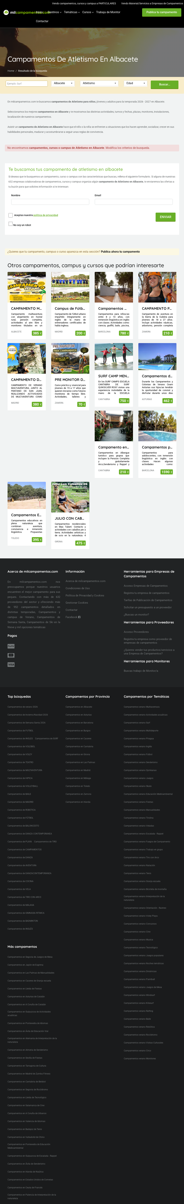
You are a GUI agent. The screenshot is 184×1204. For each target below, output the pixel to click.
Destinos (53, 12)
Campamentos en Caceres (78, 738)
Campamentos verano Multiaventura (142, 707)
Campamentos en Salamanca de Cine (26, 1105)
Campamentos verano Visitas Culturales (143, 1042)
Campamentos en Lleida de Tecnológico (27, 1097)
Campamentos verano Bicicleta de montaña (145, 889)
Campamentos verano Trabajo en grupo (143, 849)
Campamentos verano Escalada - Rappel (143, 833)
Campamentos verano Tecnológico (141, 947)
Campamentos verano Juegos (138, 778)
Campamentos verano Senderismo (141, 762)
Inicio (39, 12)
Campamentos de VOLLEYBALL (23, 786)
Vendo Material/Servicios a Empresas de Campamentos (152, 3)
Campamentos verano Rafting (138, 1011)
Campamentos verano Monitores (140, 1058)
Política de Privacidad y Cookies (85, 595)
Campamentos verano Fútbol (138, 754)
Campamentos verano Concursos (140, 924)
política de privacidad (45, 215)
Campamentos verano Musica (138, 939)
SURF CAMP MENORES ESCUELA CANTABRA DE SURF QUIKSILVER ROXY (113, 376)
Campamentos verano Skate (137, 786)
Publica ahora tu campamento (120, 251)
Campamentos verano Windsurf (139, 995)
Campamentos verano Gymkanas (140, 770)
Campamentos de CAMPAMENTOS (25, 849)
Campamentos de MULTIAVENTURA (25, 770)
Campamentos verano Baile (137, 1019)
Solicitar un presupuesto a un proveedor (148, 607)
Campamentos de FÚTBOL (20, 818)
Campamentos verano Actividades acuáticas (145, 715)
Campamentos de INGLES (20, 738)
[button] (63, 83)
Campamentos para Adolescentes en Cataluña (157, 447)
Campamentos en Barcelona (79, 722)
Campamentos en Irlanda (78, 802)
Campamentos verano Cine (137, 931)
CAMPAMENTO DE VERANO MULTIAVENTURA (26, 379)
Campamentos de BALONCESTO (23, 826)
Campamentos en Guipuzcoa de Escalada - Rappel (32, 1156)
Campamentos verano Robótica (139, 1027)
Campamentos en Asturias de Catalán (26, 996)
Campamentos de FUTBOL (20, 730)
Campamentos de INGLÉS (20, 929)
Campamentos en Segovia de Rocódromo (28, 1089)
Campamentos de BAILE (19, 794)
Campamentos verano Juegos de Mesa (143, 987)
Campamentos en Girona (78, 754)
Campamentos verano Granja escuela (142, 881)
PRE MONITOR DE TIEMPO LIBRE (70, 379)
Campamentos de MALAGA (21, 905)
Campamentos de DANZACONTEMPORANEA (29, 873)
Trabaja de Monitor (108, 12)
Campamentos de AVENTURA (22, 865)
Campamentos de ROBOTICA (22, 810)
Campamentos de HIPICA (20, 778)
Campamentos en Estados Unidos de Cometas (30, 1179)
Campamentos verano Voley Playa (141, 916)
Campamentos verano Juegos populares (144, 955)
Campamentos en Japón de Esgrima (25, 965)
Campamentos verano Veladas (139, 826)
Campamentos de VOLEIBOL (21, 746)
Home (11, 70)
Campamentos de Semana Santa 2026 (26, 722)
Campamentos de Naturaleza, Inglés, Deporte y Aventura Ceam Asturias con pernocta (157, 376)
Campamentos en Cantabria (79, 746)
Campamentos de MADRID (20, 802)
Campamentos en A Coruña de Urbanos (27, 1113)
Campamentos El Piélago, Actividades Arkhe (26, 515)
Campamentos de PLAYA (20, 841)
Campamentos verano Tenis (137, 873)
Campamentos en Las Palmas (80, 762)
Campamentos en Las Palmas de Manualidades (31, 973)
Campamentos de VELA (19, 889)
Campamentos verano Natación (139, 865)
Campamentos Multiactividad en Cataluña (113, 308)
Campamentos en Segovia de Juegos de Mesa (30, 957)
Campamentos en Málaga (78, 778)
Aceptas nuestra (36, 215)
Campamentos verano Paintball (139, 979)
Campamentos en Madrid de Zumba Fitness (29, 1073)
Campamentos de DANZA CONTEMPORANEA (30, 833)
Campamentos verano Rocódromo (140, 1035)
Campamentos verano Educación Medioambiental (148, 794)
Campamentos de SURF (46, 738)
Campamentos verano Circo (137, 1050)
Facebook (73, 617)
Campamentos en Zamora (78, 794)
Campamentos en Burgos (78, 730)
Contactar (42, 21)
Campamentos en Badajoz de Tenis (25, 1129)
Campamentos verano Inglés (138, 746)
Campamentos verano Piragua (139, 738)
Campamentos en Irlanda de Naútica (25, 1171)
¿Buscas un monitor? (136, 614)
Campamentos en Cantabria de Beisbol (27, 1081)
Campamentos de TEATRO (20, 762)
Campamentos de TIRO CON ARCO (24, 897)
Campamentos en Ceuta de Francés (25, 1187)
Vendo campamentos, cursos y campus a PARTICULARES (84, 3)
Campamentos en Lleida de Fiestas (25, 988)
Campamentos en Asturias (79, 715)
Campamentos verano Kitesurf (139, 1003)
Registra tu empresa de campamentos (146, 593)
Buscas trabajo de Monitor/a (141, 670)
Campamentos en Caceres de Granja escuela (29, 980)
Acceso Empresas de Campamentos (146, 585)
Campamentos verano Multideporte (141, 730)
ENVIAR (165, 217)
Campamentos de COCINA (20, 881)
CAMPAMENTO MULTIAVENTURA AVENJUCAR (26, 308)
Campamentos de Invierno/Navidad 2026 (28, 715)
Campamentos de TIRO (45, 841)
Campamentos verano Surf (137, 722)
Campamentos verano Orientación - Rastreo (145, 908)
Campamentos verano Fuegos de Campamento (147, 841)
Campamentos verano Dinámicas (140, 971)
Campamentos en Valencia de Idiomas (26, 1121)
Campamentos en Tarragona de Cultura (27, 1066)
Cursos (86, 12)
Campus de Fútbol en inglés (70, 308)
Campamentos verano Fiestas (138, 802)
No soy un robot (22, 225)
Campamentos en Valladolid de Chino (26, 1137)
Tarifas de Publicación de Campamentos (148, 600)
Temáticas (70, 12)
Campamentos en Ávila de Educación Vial (28, 1031)
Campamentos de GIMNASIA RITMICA (26, 913)
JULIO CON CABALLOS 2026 (70, 518)
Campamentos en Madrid (78, 770)
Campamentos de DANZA (20, 857)
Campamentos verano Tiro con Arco (141, 857)
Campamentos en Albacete (79, 707)
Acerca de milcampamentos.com (85, 581)
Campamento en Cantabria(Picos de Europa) (113, 447)
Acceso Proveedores (136, 632)
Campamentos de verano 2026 (23, 707)
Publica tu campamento (161, 12)
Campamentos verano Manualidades (142, 810)
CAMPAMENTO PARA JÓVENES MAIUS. (157, 308)
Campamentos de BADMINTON (23, 921)
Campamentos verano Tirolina (138, 818)
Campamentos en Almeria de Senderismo (28, 1050)
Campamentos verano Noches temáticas (144, 963)
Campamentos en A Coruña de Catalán (27, 1004)
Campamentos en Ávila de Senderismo (26, 1164)
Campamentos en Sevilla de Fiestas (25, 1058)
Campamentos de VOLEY (20, 754)
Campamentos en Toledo (78, 786)
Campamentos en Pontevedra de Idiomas (28, 1023)
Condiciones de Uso (78, 588)
